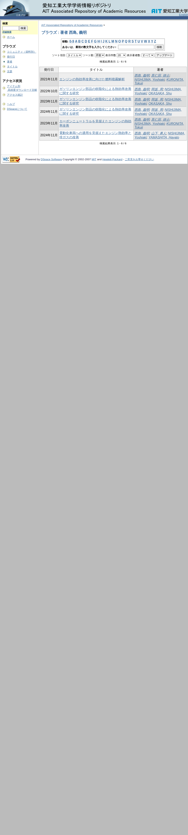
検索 (5, 23)
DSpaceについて (17, 108)
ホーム (11, 37)
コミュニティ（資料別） (21, 51)
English (183, 14)
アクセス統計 (15, 94)
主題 (9, 71)
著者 (9, 61)
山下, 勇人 (158, 133)
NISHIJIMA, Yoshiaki (149, 79)
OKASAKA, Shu (160, 93)
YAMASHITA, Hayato (163, 137)
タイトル (12, 66)
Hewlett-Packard (112, 159)
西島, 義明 (141, 75)
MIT (94, 159)
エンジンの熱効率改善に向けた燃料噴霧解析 (92, 79)
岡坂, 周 (157, 89)
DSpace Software (51, 159)
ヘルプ (11, 104)
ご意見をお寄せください (139, 159)
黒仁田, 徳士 (160, 75)
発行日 (11, 56)
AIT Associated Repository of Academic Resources (72, 25)
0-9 (71, 41)
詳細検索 (6, 32)
